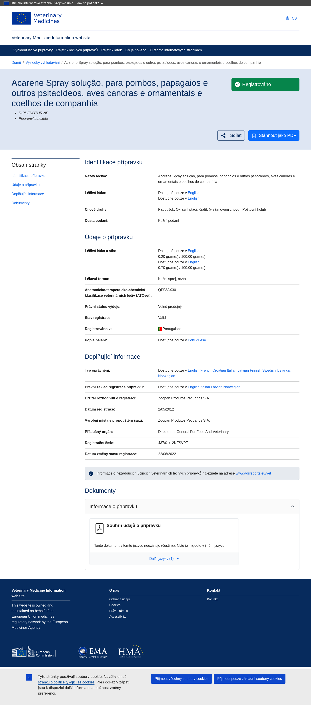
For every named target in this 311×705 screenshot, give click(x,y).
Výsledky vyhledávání (43, 62)
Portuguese (197, 340)
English (193, 193)
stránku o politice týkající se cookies (66, 682)
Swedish (269, 370)
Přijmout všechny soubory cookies (181, 679)
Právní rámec (118, 611)
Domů (16, 62)
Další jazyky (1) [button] (164, 559)
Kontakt (212, 599)
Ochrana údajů (119, 599)
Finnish (255, 370)
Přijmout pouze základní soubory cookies (249, 679)
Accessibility (117, 616)
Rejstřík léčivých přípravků (77, 50)
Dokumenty (21, 203)
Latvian (243, 370)
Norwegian (166, 376)
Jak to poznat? (90, 3)
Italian (232, 370)
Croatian (219, 370)
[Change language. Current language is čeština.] (291, 18)
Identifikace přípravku (28, 176)
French (205, 370)
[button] (231, 135)
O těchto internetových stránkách (176, 50)
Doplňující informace (28, 194)
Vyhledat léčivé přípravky (33, 50)
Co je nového (135, 50)
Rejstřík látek (111, 50)
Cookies (115, 605)
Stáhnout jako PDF (274, 135)
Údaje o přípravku (26, 185)
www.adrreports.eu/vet (253, 473)
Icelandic (284, 370)
